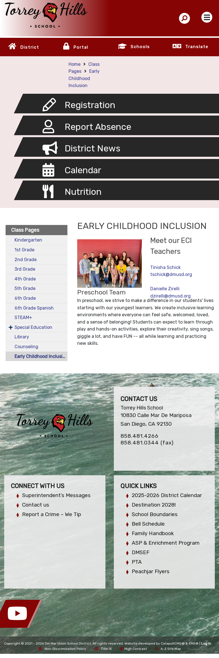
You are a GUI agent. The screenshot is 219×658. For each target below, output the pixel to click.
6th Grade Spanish (34, 308)
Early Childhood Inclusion (84, 78)
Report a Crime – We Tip (51, 514)
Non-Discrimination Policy (62, 649)
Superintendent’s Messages (56, 495)
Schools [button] (140, 46)
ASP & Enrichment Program (166, 543)
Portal (80, 47)
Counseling (26, 346)
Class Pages (25, 230)
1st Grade (24, 249)
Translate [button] (196, 46)
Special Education (33, 327)
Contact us (35, 505)
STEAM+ (23, 317)
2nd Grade (26, 259)
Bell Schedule (148, 524)
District (29, 47)
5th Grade (25, 288)
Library (22, 336)
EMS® (194, 643)
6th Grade (25, 298)
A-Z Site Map (168, 649)
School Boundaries (155, 514)
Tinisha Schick (165, 267)
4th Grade (25, 279)
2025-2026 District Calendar (167, 495)
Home (75, 64)
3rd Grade (25, 269)
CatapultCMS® (173, 643)
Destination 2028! (154, 505)
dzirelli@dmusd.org (170, 296)
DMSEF (140, 552)
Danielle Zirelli (165, 288)
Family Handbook (153, 533)
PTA (137, 562)
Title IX (103, 649)
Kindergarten (28, 240)
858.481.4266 (140, 436)
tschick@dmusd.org (171, 274)
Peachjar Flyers (150, 571)
